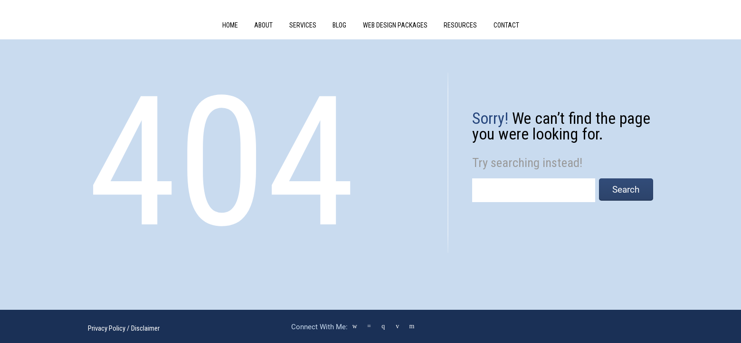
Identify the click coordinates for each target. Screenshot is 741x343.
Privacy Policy (106, 328)
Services (302, 25)
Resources (460, 25)
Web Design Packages (395, 25)
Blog (339, 25)
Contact (506, 25)
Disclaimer (145, 328)
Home (230, 25)
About (263, 25)
